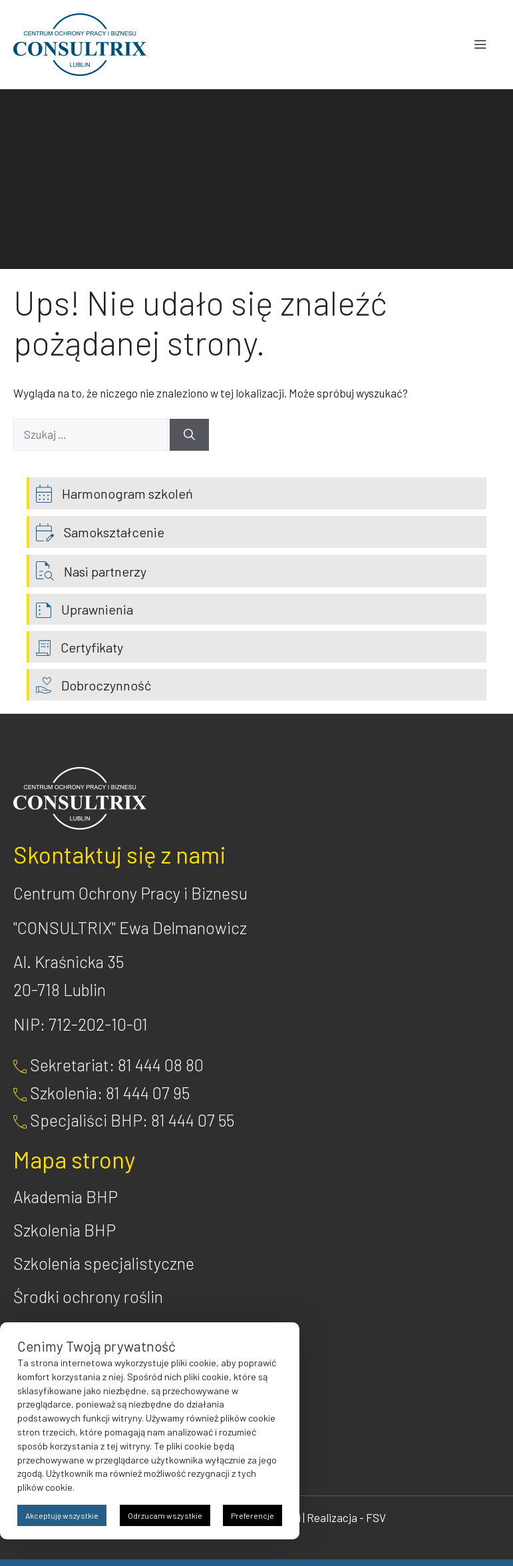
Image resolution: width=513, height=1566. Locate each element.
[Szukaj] (189, 435)
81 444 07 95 (148, 1093)
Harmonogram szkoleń (127, 493)
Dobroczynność (106, 685)
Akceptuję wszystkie (61, 1515)
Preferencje (252, 1515)
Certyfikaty (92, 647)
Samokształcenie (114, 532)
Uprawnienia (97, 609)
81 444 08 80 (161, 1065)
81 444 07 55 (192, 1120)
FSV (376, 1517)
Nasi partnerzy (105, 571)
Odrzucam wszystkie (165, 1515)
